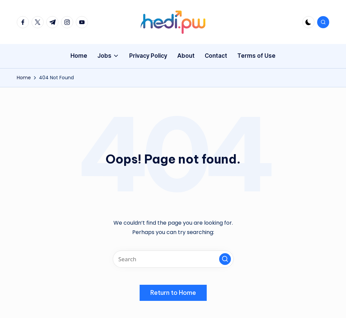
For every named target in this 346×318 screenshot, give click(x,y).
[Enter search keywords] (173, 259)
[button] (225, 259)
